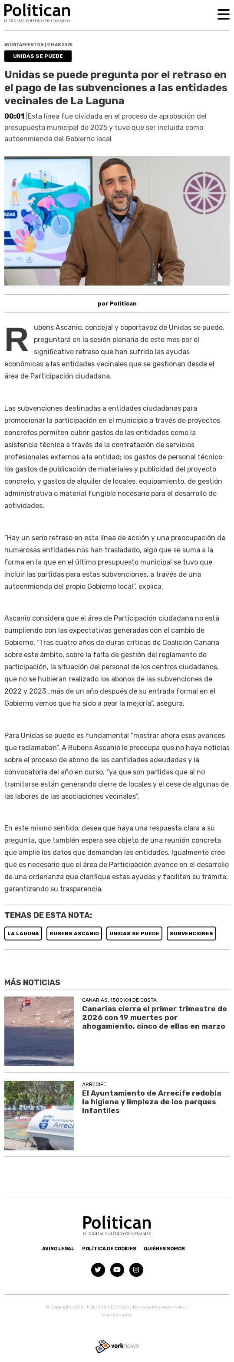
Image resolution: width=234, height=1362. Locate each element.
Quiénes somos (164, 1249)
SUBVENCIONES (191, 933)
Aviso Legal (58, 1249)
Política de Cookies (109, 1249)
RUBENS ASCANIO (74, 933)
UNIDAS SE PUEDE (134, 933)
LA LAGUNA (23, 933)
